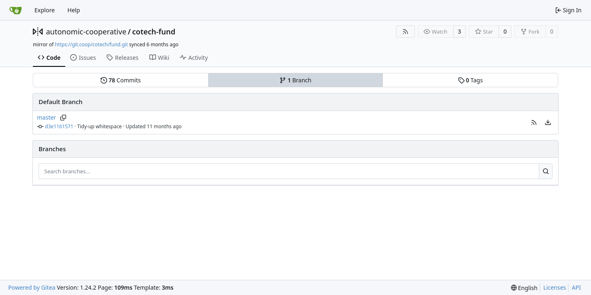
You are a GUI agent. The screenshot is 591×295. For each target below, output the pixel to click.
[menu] (548, 122)
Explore (44, 10)
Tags (470, 80)
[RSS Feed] (405, 31)
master (46, 117)
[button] (534, 122)
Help (73, 10)
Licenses (554, 287)
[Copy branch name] (63, 117)
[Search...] (545, 171)
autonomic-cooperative (86, 31)
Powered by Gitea (31, 287)
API (576, 287)
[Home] (15, 10)
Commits (121, 80)
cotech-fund (153, 31)
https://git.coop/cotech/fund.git (91, 44)
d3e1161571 (59, 126)
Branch (295, 80)
